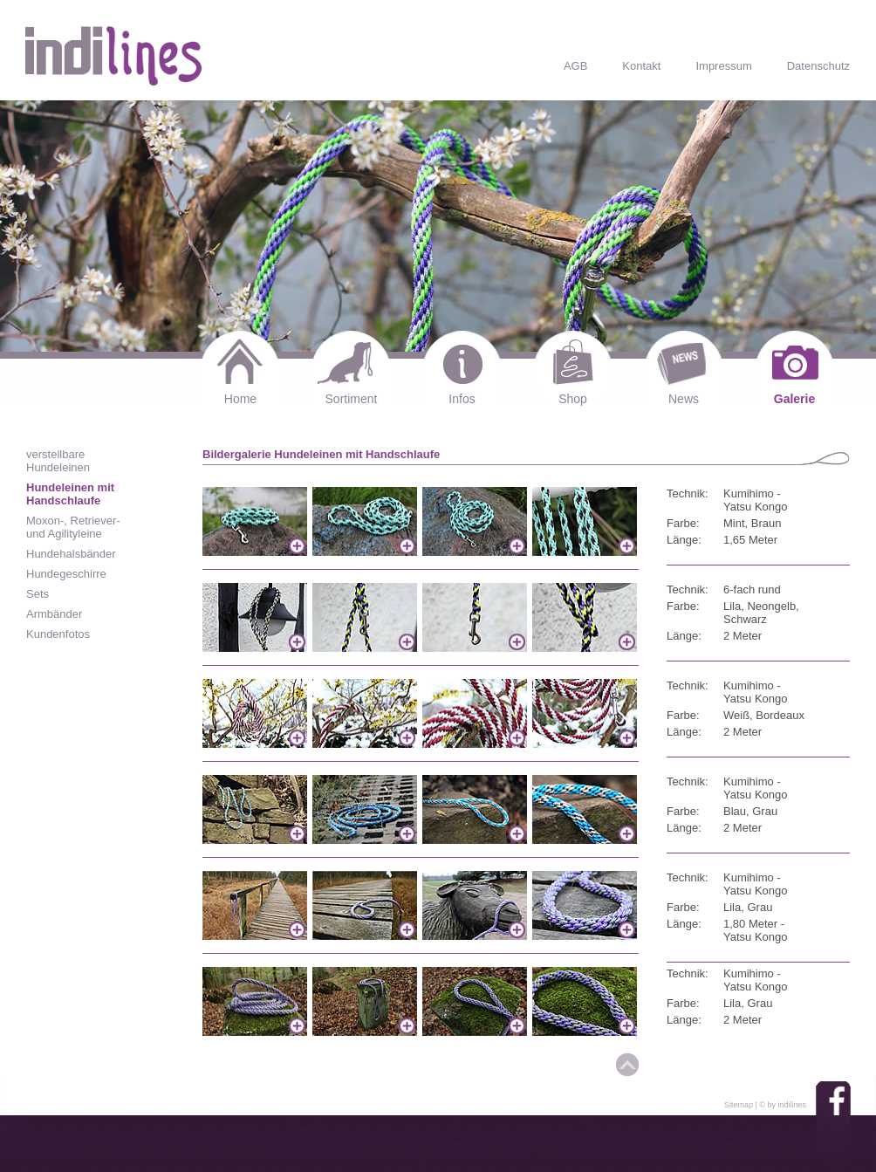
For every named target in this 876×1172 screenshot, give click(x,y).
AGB (575, 65)
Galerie (794, 399)
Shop (572, 399)
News (683, 399)
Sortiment (351, 399)
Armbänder (54, 613)
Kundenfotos (58, 634)
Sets (37, 593)
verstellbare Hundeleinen (58, 461)
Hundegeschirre (66, 573)
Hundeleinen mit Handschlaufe (70, 494)
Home (240, 399)
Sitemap (738, 1104)
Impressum (723, 65)
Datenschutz (818, 65)
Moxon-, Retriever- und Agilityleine (73, 527)
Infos (461, 399)
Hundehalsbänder (71, 553)
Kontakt (641, 65)
